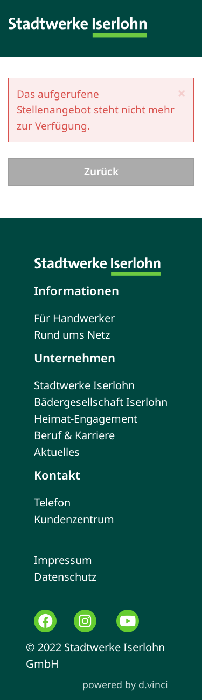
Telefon (52, 502)
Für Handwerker (74, 318)
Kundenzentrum (74, 519)
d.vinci (153, 684)
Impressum (63, 560)
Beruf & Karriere (74, 435)
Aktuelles (57, 452)
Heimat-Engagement (85, 418)
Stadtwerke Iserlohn (84, 385)
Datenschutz (65, 576)
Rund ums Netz (72, 334)
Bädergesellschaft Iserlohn (101, 402)
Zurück (101, 171)
